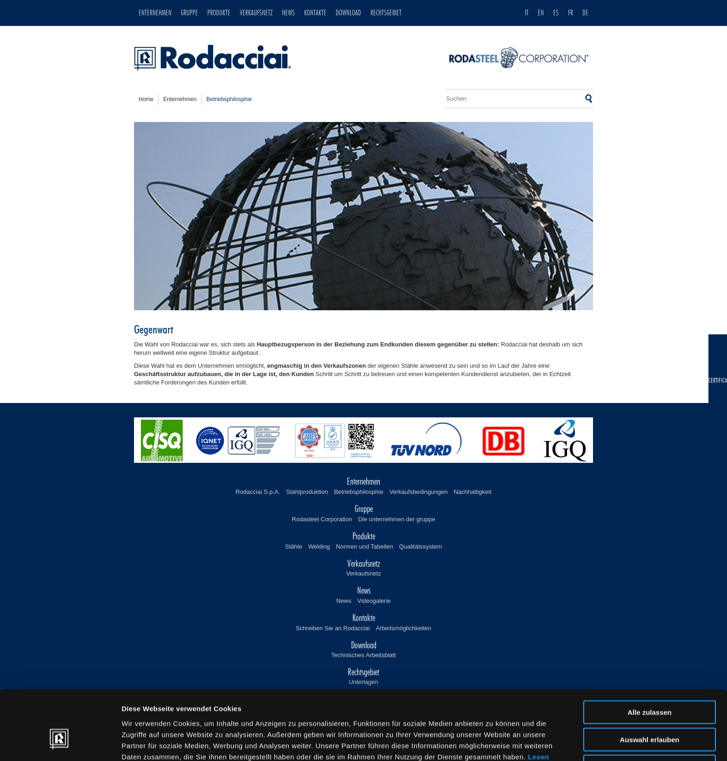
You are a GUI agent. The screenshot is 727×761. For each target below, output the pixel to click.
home (146, 99)
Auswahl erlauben (649, 685)
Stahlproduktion (307, 491)
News (343, 600)
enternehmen (180, 99)
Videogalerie (374, 600)
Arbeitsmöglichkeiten (403, 628)
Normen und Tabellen (364, 546)
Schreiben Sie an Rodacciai (333, 628)
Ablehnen (649, 712)
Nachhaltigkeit (472, 491)
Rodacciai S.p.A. (258, 491)
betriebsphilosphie (229, 99)
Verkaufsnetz (363, 573)
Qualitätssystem (420, 546)
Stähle (293, 546)
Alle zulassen (649, 657)
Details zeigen (493, 743)
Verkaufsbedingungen (418, 491)
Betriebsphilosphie (358, 491)
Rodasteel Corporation (322, 519)
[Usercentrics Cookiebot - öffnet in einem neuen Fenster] (60, 743)
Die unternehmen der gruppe (396, 519)
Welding (319, 546)
